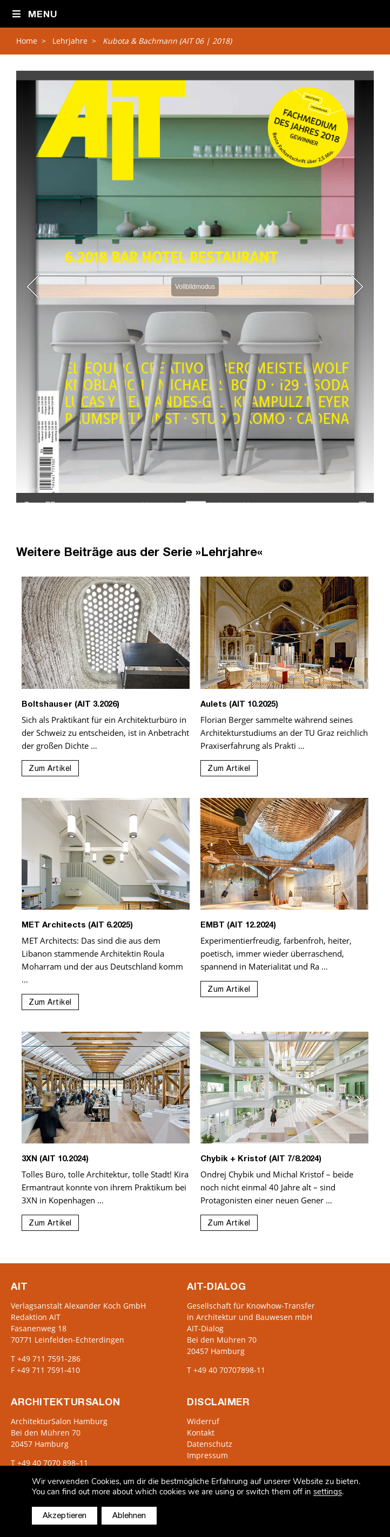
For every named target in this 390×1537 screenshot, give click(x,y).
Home (26, 41)
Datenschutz (209, 1444)
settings (327, 1492)
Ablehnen (129, 1516)
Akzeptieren (64, 1516)
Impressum (207, 1455)
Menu (34, 14)
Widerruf (203, 1421)
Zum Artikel (50, 769)
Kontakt (200, 1432)
